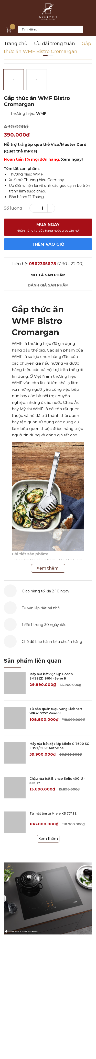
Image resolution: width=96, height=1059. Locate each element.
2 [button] (50, 55)
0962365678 (42, 263)
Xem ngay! (72, 159)
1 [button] (45, 55)
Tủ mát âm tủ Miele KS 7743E (53, 813)
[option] (48, 63)
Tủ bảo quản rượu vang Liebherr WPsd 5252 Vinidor (55, 711)
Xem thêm (48, 838)
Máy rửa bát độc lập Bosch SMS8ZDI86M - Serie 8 (51, 676)
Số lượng (13, 208)
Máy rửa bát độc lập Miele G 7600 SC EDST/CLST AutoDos (59, 746)
